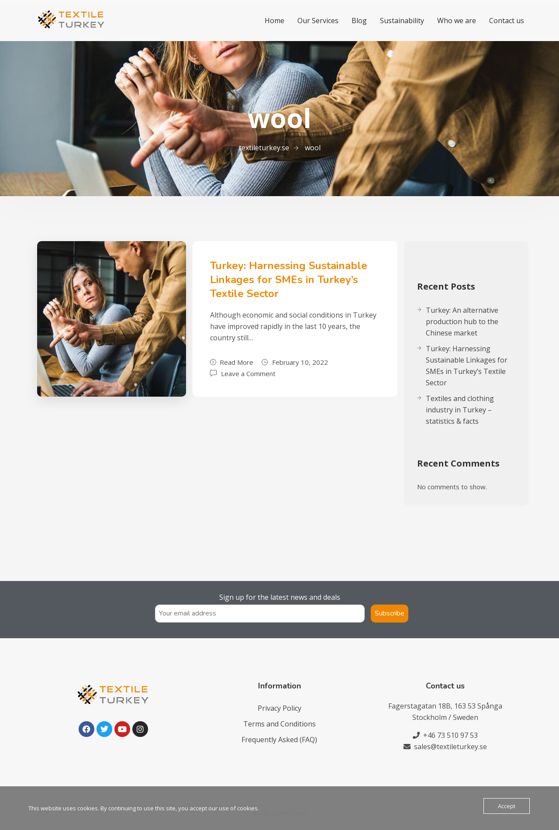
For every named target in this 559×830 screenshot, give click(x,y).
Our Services (317, 20)
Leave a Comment (248, 373)
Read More (231, 362)
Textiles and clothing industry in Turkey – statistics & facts (460, 410)
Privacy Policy (279, 708)
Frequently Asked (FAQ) (279, 739)
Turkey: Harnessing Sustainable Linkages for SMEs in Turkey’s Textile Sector (288, 280)
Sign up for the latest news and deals (279, 597)
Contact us (506, 20)
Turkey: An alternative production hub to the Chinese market (462, 321)
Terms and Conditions (279, 724)
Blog (359, 20)
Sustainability (402, 20)
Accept (506, 806)
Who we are (456, 20)
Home (274, 20)
